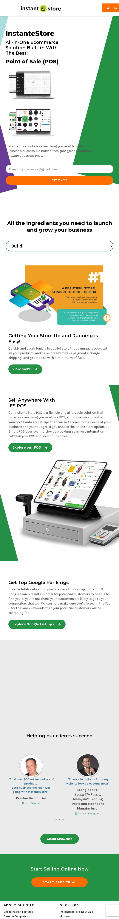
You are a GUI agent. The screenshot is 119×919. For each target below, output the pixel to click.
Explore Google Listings (36, 624)
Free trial (110, 7)
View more (24, 369)
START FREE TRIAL (59, 882)
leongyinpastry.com (88, 813)
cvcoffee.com (31, 803)
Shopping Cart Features (18, 911)
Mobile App (66, 916)
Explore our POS (29, 447)
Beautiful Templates (16, 916)
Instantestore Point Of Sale (76, 911)
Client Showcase (59, 839)
